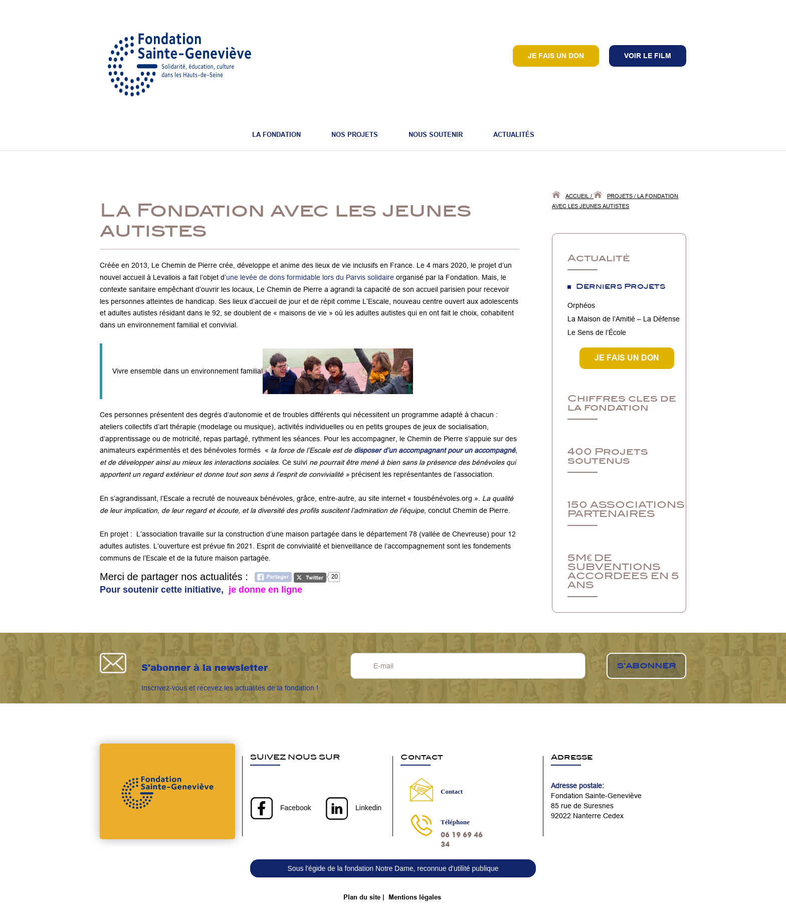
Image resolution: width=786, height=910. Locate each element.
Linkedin (368, 808)
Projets (620, 196)
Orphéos (581, 305)
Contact (452, 791)
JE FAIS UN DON (627, 357)
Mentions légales (414, 897)
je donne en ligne (264, 590)
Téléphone (455, 822)
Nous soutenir (436, 134)
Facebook (295, 808)
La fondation (276, 134)
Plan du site (361, 897)
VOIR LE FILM (647, 56)
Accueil (577, 196)
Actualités (513, 134)
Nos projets (354, 134)
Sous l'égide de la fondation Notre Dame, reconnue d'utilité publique (393, 868)
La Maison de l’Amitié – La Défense (623, 319)
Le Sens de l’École (596, 332)
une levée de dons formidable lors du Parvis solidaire (310, 277)
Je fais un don (556, 56)
